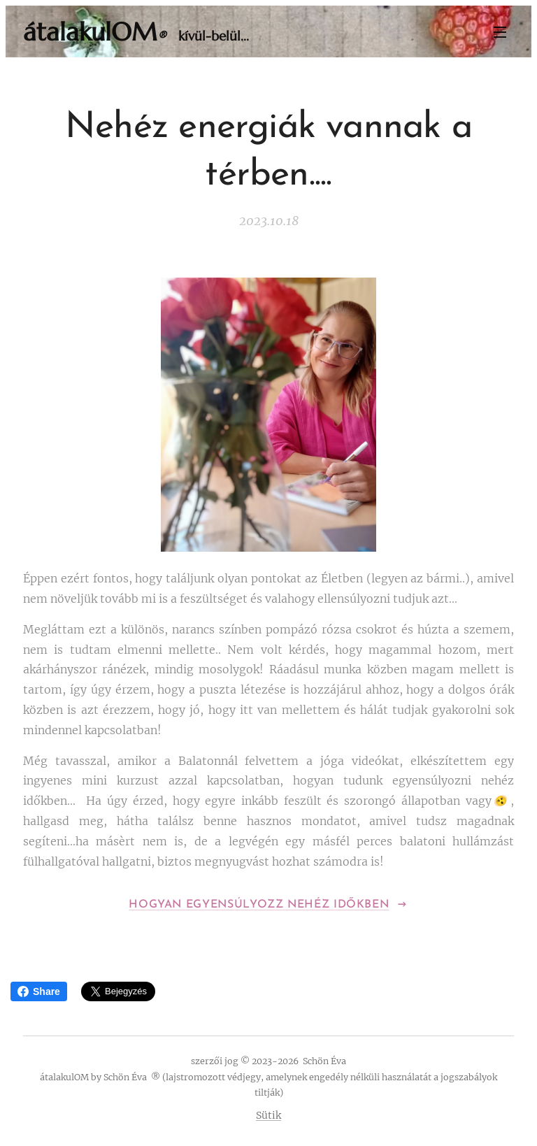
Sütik (268, 1115)
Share (38, 991)
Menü (500, 32)
